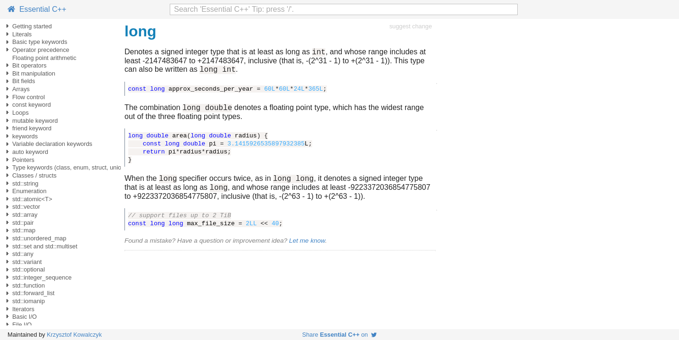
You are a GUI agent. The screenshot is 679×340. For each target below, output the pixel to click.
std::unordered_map (39, 238)
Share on (339, 334)
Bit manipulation (33, 73)
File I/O (22, 324)
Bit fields (23, 81)
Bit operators (29, 65)
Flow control (28, 97)
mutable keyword (35, 120)
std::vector (26, 206)
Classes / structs (34, 175)
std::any (22, 253)
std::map (23, 230)
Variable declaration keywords (52, 143)
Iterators (23, 309)
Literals (22, 34)
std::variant (27, 261)
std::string (25, 183)
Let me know (307, 247)
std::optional (28, 269)
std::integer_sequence (42, 277)
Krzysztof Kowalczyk (74, 334)
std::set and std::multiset (44, 246)
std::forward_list (33, 293)
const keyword (31, 104)
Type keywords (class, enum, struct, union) (69, 167)
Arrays (21, 89)
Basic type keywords (39, 41)
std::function (28, 285)
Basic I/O (24, 316)
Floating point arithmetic (44, 57)
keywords (25, 136)
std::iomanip (28, 301)
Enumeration (29, 191)
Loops (20, 112)
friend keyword (31, 128)
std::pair (23, 222)
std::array (24, 214)
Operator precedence (40, 49)
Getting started (32, 26)
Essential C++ (37, 9)
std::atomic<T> (32, 199)
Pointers (23, 159)
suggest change (410, 26)
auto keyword (30, 151)
